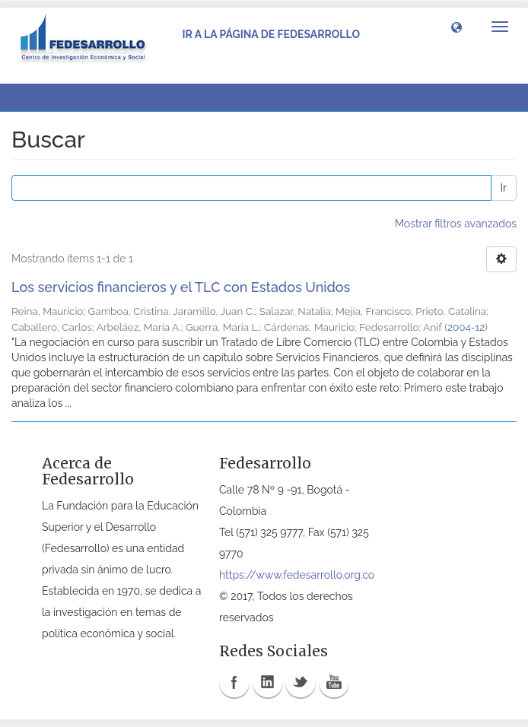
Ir (504, 188)
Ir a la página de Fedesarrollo (271, 34)
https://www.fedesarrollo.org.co (296, 575)
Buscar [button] (45, 97)
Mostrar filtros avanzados (456, 223)
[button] (456, 27)
